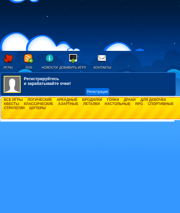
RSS (29, 67)
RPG (139, 104)
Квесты (11, 104)
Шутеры (37, 108)
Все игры (13, 100)
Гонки (113, 100)
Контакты (102, 67)
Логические (39, 100)
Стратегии (14, 108)
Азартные (68, 104)
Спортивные (161, 104)
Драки (130, 100)
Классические (38, 104)
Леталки (91, 104)
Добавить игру (72, 67)
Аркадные (67, 100)
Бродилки (92, 100)
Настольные (117, 104)
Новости (50, 67)
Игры (8, 67)
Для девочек (153, 100)
